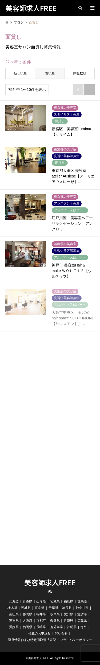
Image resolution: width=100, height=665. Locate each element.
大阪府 (27, 621)
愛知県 (68, 614)
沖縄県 (72, 627)
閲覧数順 (79, 73)
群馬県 (82, 601)
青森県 (27, 601)
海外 (84, 627)
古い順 (50, 73)
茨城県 (26, 608)
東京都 (39, 608)
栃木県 (12, 608)
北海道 (14, 601)
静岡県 (27, 614)
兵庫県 (68, 621)
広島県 (82, 621)
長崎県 (41, 627)
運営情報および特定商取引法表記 (32, 640)
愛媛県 (14, 627)
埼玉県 (67, 608)
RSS (50, 591)
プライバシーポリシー (76, 640)
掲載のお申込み (39, 633)
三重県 (14, 621)
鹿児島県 (56, 627)
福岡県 (27, 627)
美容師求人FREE (50, 582)
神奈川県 (82, 608)
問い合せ (61, 633)
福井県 (41, 614)
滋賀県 (82, 614)
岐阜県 (55, 614)
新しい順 (20, 73)
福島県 (68, 601)
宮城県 (55, 601)
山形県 (41, 601)
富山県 (14, 614)
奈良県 (55, 621)
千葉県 (53, 608)
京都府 (41, 621)
